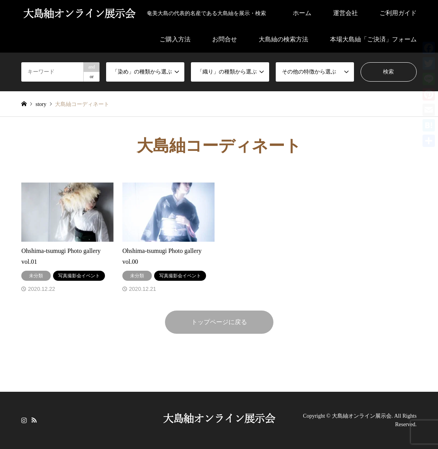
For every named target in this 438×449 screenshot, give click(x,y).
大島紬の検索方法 (283, 39)
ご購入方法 (175, 39)
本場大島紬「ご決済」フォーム (373, 39)
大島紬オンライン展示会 (362, 416)
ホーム (302, 13)
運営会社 (345, 13)
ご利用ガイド (398, 13)
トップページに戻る (219, 322)
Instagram (24, 419)
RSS (34, 419)
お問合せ (224, 39)
